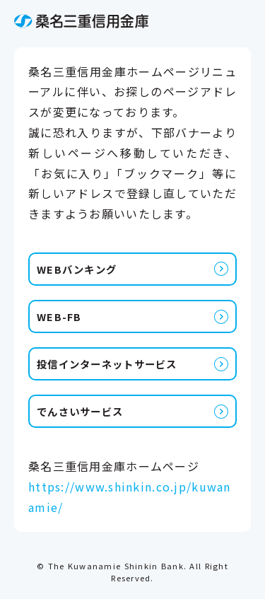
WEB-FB (59, 316)
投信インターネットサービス (107, 363)
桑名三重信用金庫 (81, 21)
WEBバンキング (77, 269)
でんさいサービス (80, 411)
